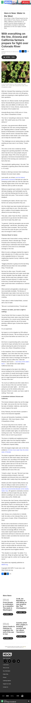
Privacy (4, 677)
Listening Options (7, 680)
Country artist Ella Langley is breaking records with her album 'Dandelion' (21, 627)
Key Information (6, 671)
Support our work (7, 683)
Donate (26, 2)
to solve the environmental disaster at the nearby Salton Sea (15, 489)
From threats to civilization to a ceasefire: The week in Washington (8, 606)
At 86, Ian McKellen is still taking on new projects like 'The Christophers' (21, 603)
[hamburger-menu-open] (2, 2)
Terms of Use (6, 667)
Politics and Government (6, 600)
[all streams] (29, 701)
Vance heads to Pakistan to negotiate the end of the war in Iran (9, 630)
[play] (2, 701)
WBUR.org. (4, 564)
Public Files (5, 674)
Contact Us (5, 687)
